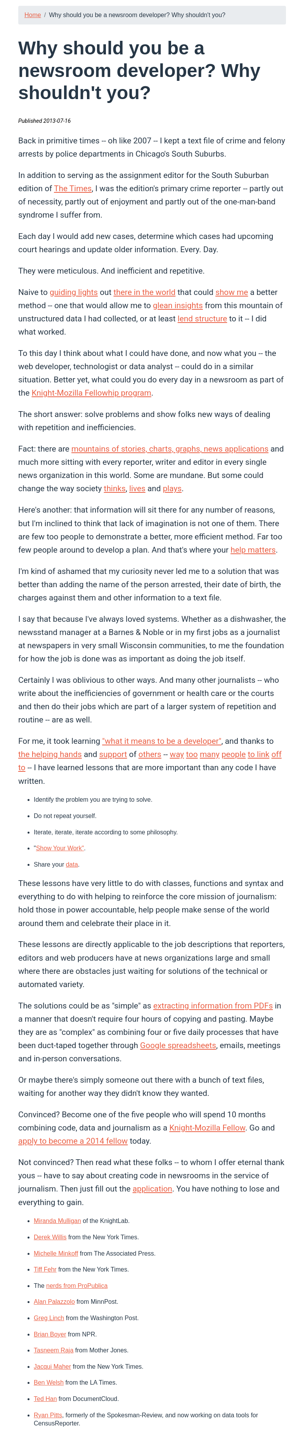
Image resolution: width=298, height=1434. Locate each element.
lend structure (202, 318)
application (152, 1188)
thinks (115, 488)
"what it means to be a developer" (161, 741)
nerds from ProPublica (76, 1285)
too (192, 754)
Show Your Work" (60, 848)
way (177, 754)
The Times (73, 188)
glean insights (178, 305)
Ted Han (45, 1399)
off (276, 754)
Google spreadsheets (178, 1045)
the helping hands (50, 754)
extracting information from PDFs (213, 1005)
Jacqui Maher (52, 1366)
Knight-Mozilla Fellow (207, 1127)
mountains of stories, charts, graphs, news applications (170, 449)
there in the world (145, 292)
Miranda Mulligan (57, 1221)
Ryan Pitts (48, 1415)
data (72, 864)
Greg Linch (49, 1318)
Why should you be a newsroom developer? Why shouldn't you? (137, 15)
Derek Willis (50, 1237)
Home (32, 15)
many (210, 754)
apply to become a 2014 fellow (73, 1141)
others (150, 754)
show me (231, 292)
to (21, 767)
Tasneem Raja (53, 1350)
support (113, 754)
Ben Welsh (49, 1382)
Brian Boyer (50, 1334)
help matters (252, 550)
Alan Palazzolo (54, 1301)
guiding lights (74, 292)
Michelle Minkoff (56, 1253)
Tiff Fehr (45, 1269)
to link (258, 754)
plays (172, 488)
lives (137, 488)
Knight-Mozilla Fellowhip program (91, 393)
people (234, 754)
